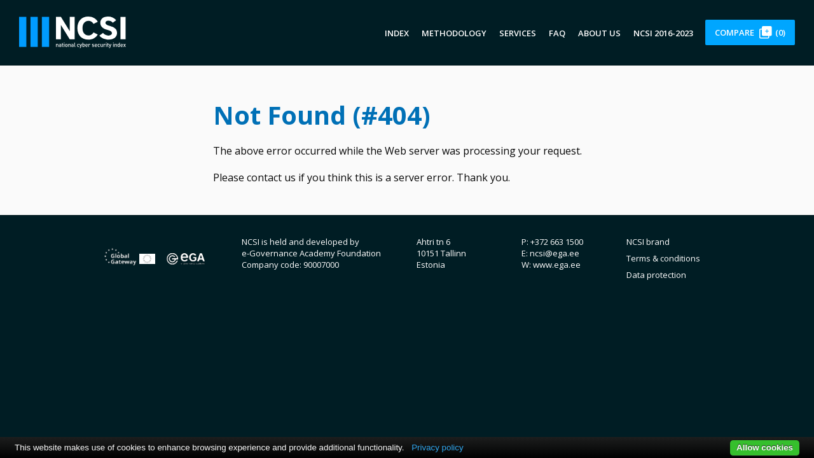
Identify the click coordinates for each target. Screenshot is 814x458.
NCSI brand (648, 241)
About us (599, 33)
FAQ (557, 33)
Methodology (454, 33)
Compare (750, 32)
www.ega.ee (557, 264)
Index (397, 33)
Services (517, 33)
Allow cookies (764, 447)
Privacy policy (437, 447)
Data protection (656, 275)
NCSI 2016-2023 (663, 33)
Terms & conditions (663, 258)
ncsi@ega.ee (554, 253)
